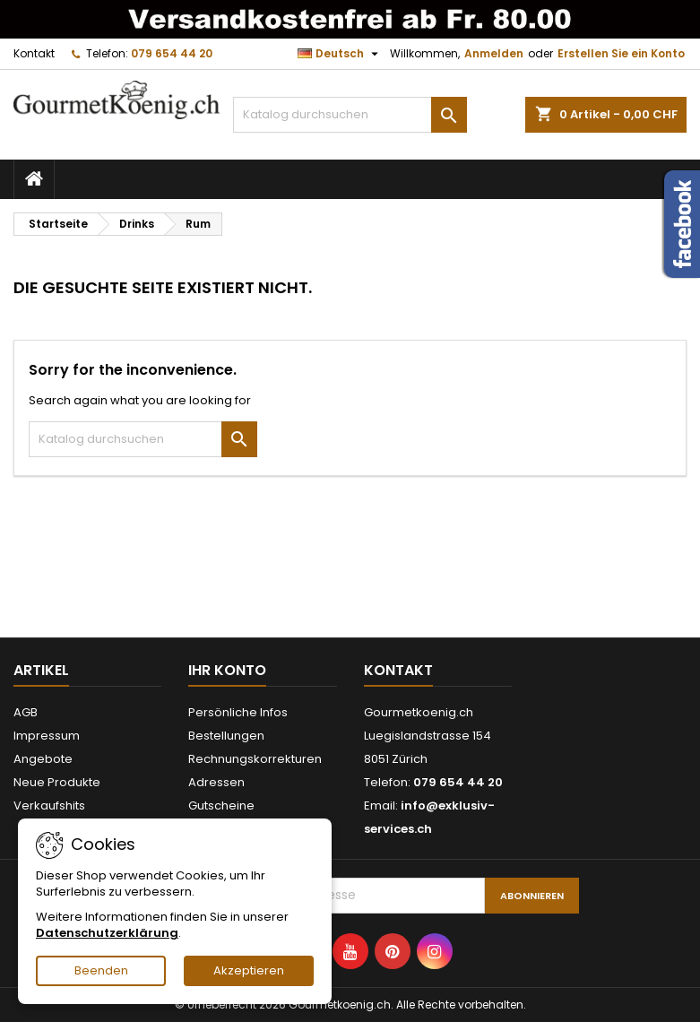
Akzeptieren (248, 970)
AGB (25, 712)
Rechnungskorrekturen (255, 758)
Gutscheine (221, 805)
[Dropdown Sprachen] (340, 54)
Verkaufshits (49, 805)
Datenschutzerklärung (107, 932)
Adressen (216, 782)
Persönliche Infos (238, 712)
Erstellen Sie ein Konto (621, 53)
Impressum (46, 735)
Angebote (43, 758)
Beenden (101, 970)
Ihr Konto (227, 670)
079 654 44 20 (171, 53)
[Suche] (349, 115)
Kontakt (34, 53)
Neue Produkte (56, 782)
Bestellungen (226, 735)
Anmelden (493, 53)
